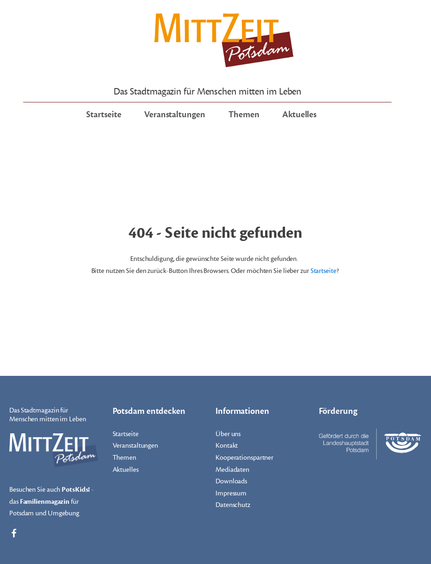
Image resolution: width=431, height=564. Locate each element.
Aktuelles (299, 114)
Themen (243, 114)
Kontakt (227, 445)
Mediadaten (232, 469)
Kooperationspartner (244, 457)
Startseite (103, 114)
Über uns (228, 434)
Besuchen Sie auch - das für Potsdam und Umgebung (51, 501)
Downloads (231, 481)
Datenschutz (233, 505)
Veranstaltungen (174, 114)
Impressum (231, 493)
